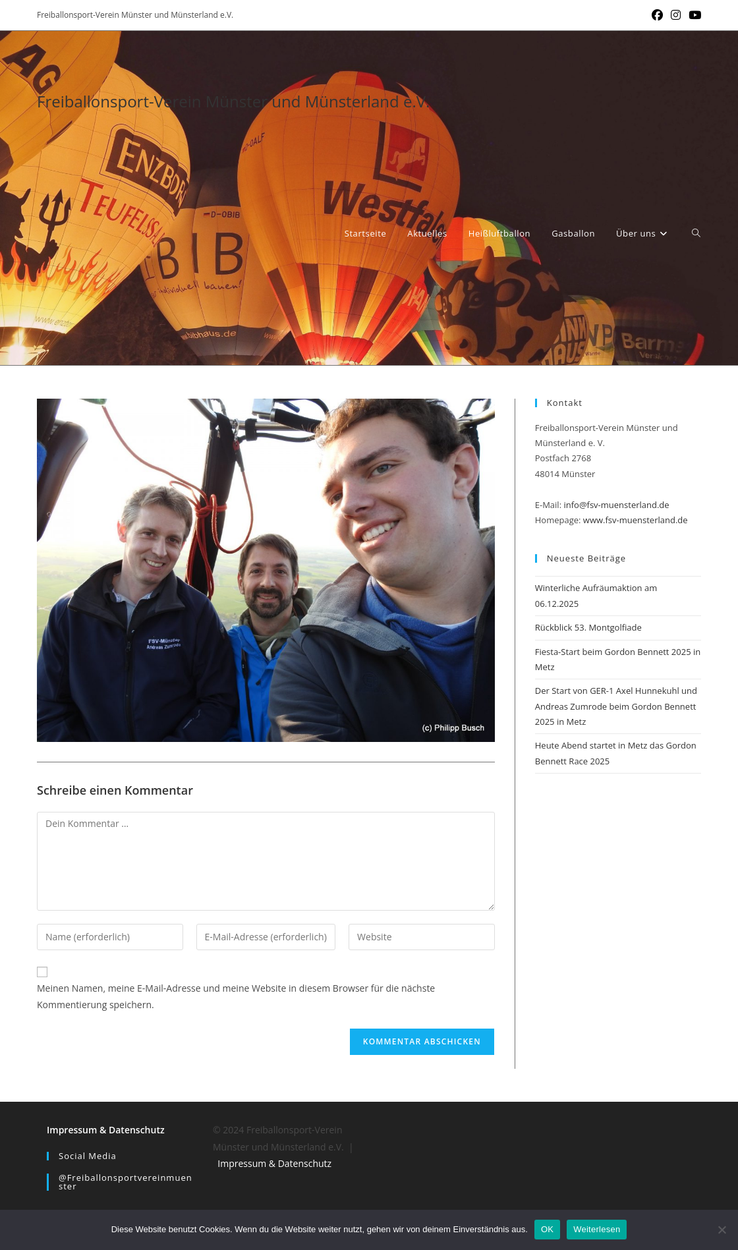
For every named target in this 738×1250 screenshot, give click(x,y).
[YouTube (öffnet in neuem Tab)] (693, 15)
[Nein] (721, 1229)
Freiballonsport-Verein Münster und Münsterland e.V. (233, 101)
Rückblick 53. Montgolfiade (588, 627)
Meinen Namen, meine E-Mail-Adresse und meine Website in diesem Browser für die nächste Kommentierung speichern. (236, 996)
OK (547, 1229)
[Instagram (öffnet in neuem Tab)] (676, 15)
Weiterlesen (596, 1229)
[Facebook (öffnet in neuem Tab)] (657, 15)
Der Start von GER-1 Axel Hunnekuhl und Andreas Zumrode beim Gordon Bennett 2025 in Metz (616, 706)
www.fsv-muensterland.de (635, 520)
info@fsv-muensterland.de (616, 505)
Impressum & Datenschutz (106, 1129)
